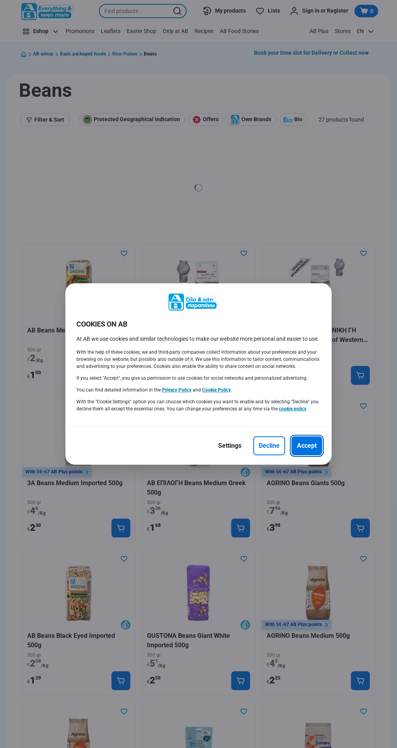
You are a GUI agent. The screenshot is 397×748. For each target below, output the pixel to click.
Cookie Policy (216, 390)
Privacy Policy (176, 390)
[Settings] (230, 445)
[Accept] (306, 445)
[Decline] (269, 445)
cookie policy (292, 409)
